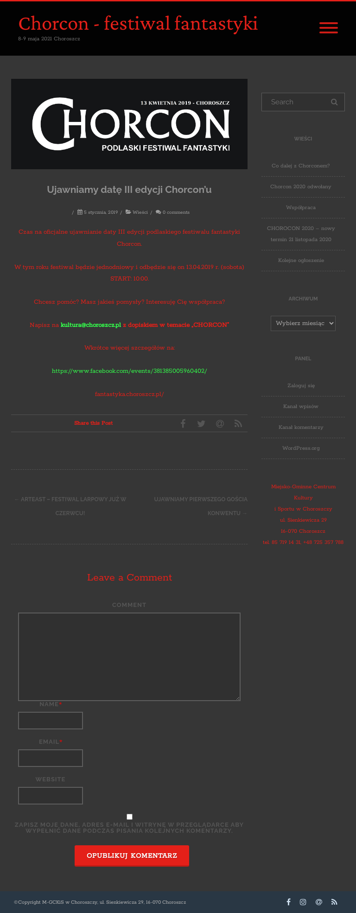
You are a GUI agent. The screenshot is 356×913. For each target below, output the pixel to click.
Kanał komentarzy (301, 427)
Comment (129, 605)
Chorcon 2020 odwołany (300, 186)
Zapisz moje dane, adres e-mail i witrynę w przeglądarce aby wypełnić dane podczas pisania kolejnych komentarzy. (129, 828)
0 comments (176, 213)
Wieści (140, 213)
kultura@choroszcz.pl (91, 325)
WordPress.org (301, 448)
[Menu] (328, 28)
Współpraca (301, 207)
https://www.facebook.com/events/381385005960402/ (129, 371)
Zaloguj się (301, 385)
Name (49, 704)
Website (51, 779)
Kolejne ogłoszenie (301, 260)
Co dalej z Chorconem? (301, 165)
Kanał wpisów (300, 406)
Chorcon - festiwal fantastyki (138, 22)
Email (49, 742)
